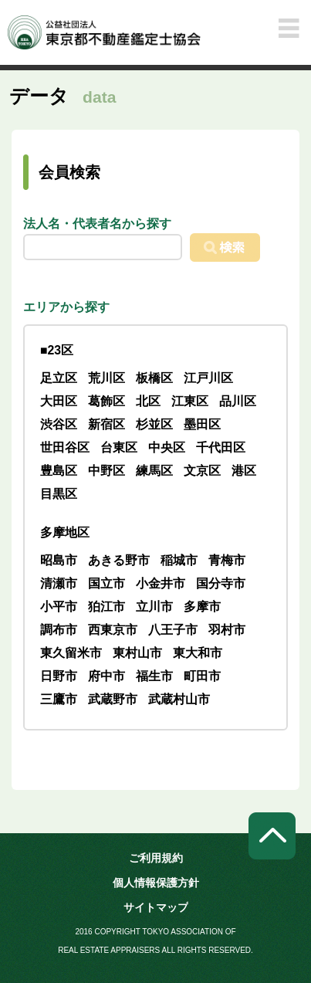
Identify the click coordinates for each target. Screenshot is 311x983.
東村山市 (137, 652)
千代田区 (220, 447)
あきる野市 (119, 560)
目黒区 (58, 493)
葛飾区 (106, 401)
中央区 (166, 447)
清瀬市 (58, 583)
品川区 (237, 401)
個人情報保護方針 (156, 882)
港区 (244, 470)
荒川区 (106, 378)
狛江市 (106, 606)
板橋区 (154, 378)
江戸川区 (208, 378)
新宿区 (106, 424)
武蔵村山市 (179, 699)
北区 (148, 401)
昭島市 (58, 560)
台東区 (118, 447)
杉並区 (154, 424)
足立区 (58, 378)
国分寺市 (220, 583)
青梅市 (226, 560)
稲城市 (179, 560)
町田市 (202, 676)
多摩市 (202, 606)
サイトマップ (155, 907)
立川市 (154, 606)
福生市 (154, 676)
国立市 (106, 583)
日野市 (58, 676)
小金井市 (160, 583)
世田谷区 (65, 447)
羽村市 (226, 629)
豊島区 (58, 470)
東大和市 (197, 652)
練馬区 (154, 470)
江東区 (189, 401)
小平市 (58, 606)
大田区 (58, 401)
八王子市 (173, 629)
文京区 (202, 470)
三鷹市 (58, 699)
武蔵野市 (112, 699)
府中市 (106, 676)
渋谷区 (58, 424)
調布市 (58, 629)
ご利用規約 (156, 858)
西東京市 (112, 629)
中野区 (106, 470)
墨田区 (202, 424)
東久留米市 (71, 652)
